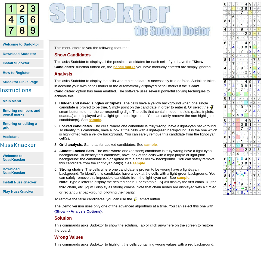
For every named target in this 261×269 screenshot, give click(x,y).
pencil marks (124, 67)
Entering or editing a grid (20, 125)
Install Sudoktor (16, 63)
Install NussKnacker (19, 182)
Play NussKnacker (18, 191)
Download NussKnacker (14, 171)
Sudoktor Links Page (20, 82)
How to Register (16, 73)
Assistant (11, 137)
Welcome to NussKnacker (14, 158)
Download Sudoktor (19, 54)
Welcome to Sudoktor (21, 44)
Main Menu (12, 101)
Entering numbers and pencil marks (21, 112)
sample (95, 120)
